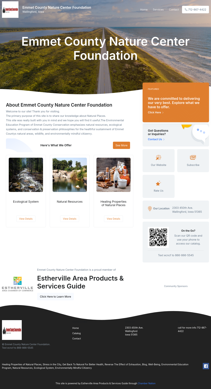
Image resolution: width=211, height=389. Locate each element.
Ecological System (26, 201)
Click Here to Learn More (55, 296)
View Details (25, 218)
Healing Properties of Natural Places (113, 203)
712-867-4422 (195, 9)
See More (122, 145)
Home (144, 9)
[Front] (11, 9)
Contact (174, 9)
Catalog (76, 333)
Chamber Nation (147, 383)
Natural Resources (70, 201)
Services (158, 9)
